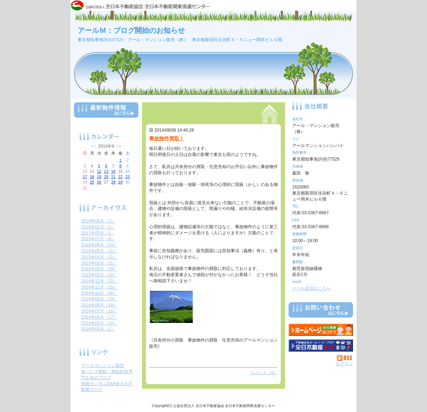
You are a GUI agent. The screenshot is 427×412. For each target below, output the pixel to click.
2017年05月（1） (98, 233)
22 (120, 177)
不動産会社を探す (321, 345)
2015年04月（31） (99, 257)
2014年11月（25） (99, 287)
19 (99, 177)
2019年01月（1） (98, 227)
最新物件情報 (106, 113)
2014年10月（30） (99, 293)
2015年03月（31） (99, 263)
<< (93, 146)
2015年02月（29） (99, 268)
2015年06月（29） (99, 244)
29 (120, 182)
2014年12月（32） (99, 281)
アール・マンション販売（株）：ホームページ (321, 330)
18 (92, 177)
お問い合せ (321, 311)
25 (92, 182)
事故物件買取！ (166, 138)
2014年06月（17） (99, 317)
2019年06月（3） (98, 221)
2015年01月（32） (99, 275)
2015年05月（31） (99, 251)
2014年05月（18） (99, 323)
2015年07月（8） (98, 238)
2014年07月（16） (99, 311)
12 (99, 171)
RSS (345, 358)
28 (113, 182)
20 (106, 177)
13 (106, 171)
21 (113, 177)
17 (85, 177)
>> (118, 146)
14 (113, 171)
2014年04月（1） (98, 329)
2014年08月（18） (99, 305)
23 (127, 177)
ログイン (344, 363)
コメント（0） (264, 372)
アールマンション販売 (102, 365)
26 (99, 182)
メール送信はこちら (311, 288)
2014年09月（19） (99, 298)
